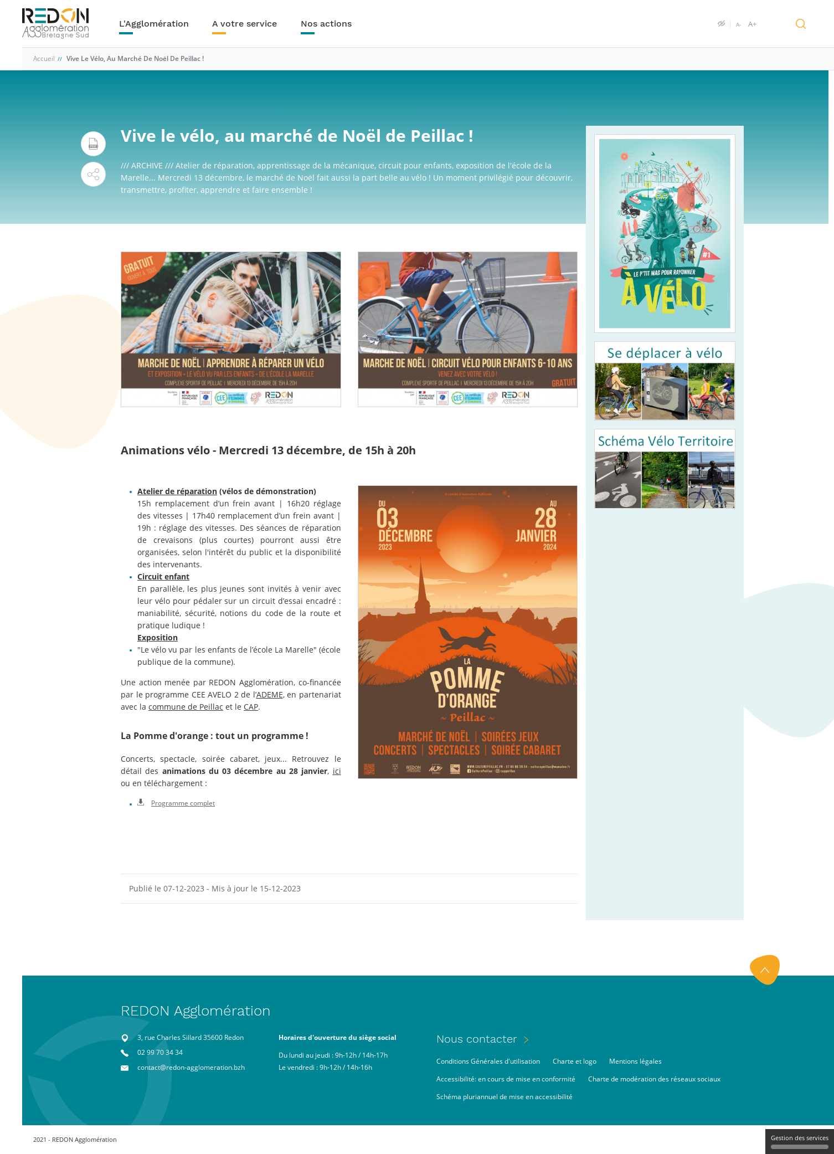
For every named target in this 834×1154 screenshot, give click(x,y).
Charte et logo (574, 1061)
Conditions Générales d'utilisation (488, 1061)
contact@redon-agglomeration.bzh (191, 1067)
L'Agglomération (154, 23)
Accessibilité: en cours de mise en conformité (505, 1079)
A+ (752, 24)
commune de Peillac (185, 706)
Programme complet (176, 803)
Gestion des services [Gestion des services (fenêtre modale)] (799, 1141)
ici (337, 771)
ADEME (269, 694)
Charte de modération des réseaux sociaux (654, 1079)
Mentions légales (635, 1061)
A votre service (244, 23)
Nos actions (326, 23)
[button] (93, 174)
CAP (251, 706)
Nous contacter (476, 1038)
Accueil (44, 58)
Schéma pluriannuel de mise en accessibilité (504, 1096)
